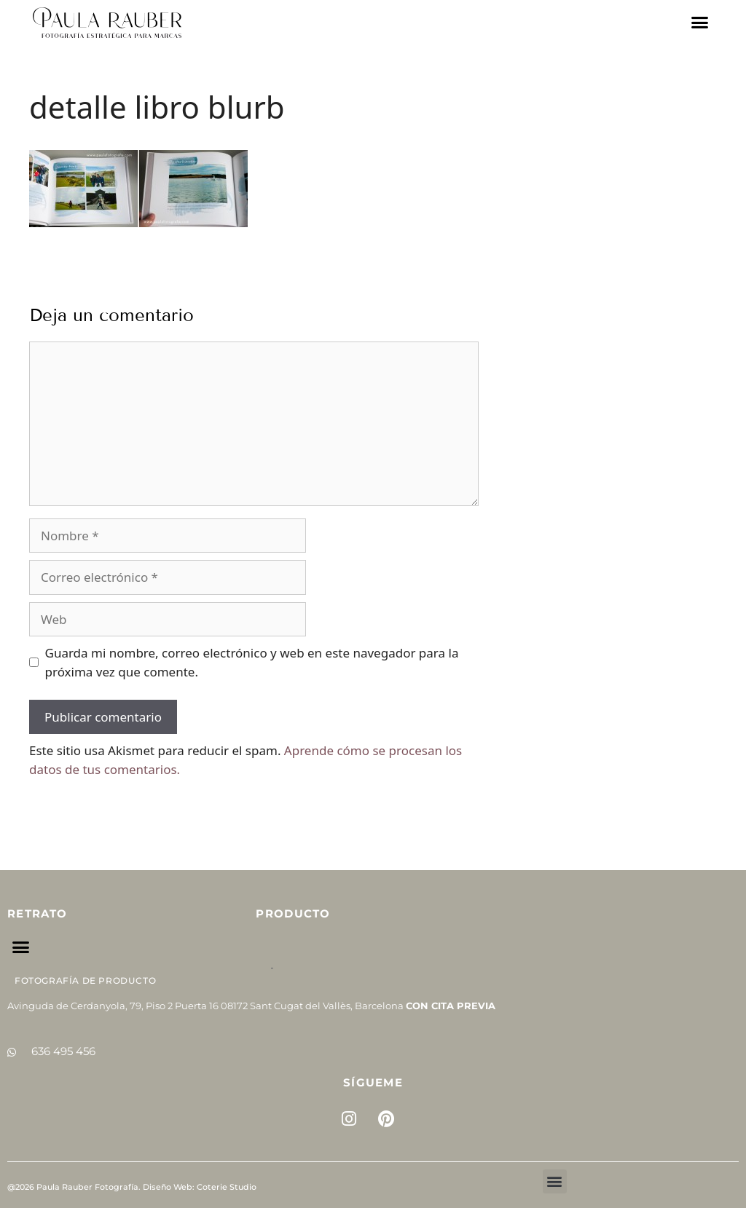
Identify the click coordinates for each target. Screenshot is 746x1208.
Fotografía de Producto (85, 980)
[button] (700, 22)
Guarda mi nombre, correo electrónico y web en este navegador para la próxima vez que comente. (252, 662)
